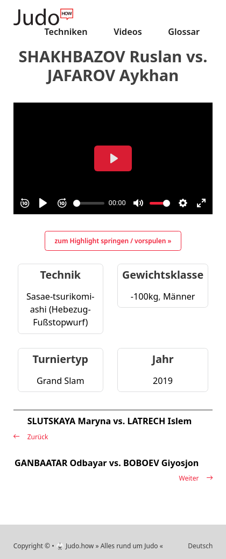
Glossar (184, 32)
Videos (128, 32)
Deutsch (200, 545)
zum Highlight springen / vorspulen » (113, 240)
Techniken (65, 32)
